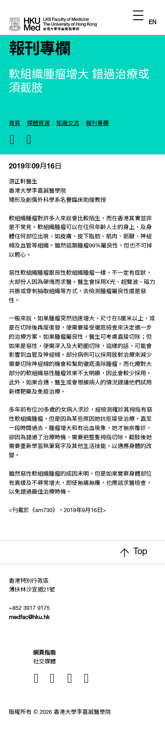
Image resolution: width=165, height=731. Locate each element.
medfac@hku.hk (29, 618)
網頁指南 (44, 653)
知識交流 (67, 124)
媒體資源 (38, 124)
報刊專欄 (97, 124)
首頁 (14, 124)
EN (152, 23)
